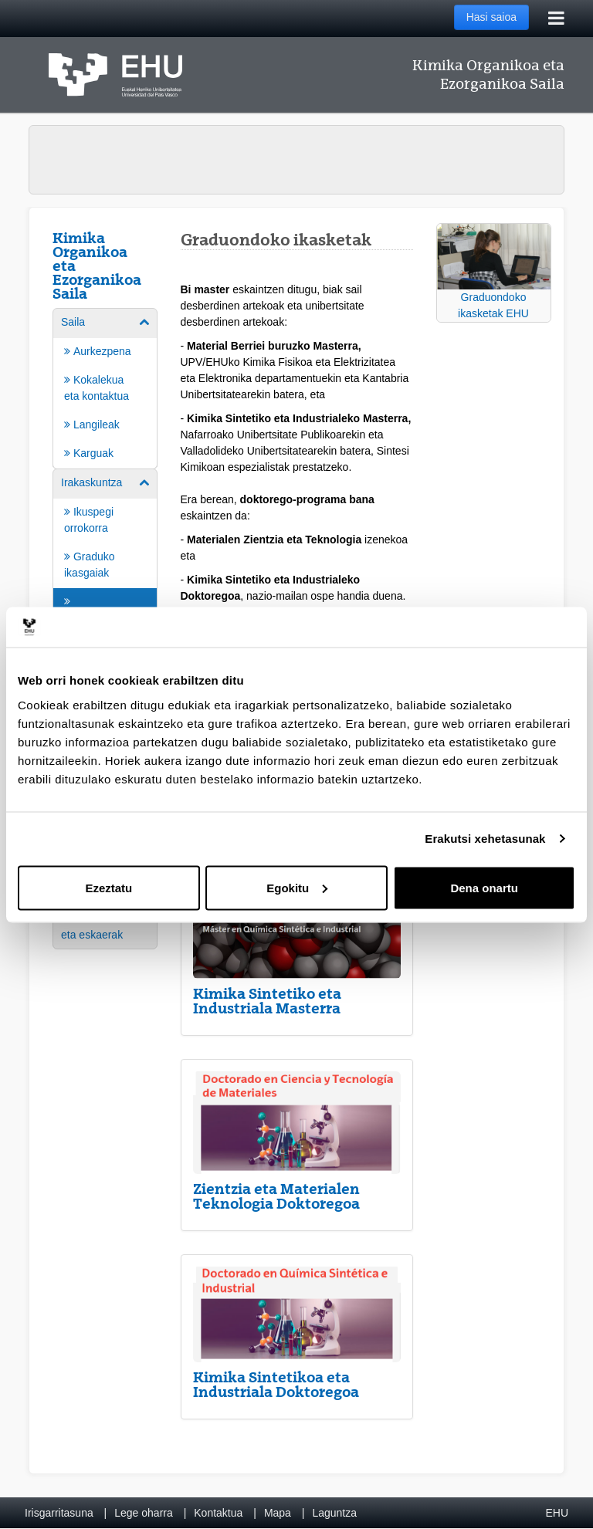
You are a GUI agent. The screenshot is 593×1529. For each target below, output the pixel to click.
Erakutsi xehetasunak (485, 838)
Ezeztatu (108, 887)
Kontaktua (218, 1513)
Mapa (277, 1513)
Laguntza (334, 1513)
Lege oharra (143, 1513)
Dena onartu (484, 887)
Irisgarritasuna (59, 1513)
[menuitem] (105, 387)
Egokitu (296, 887)
